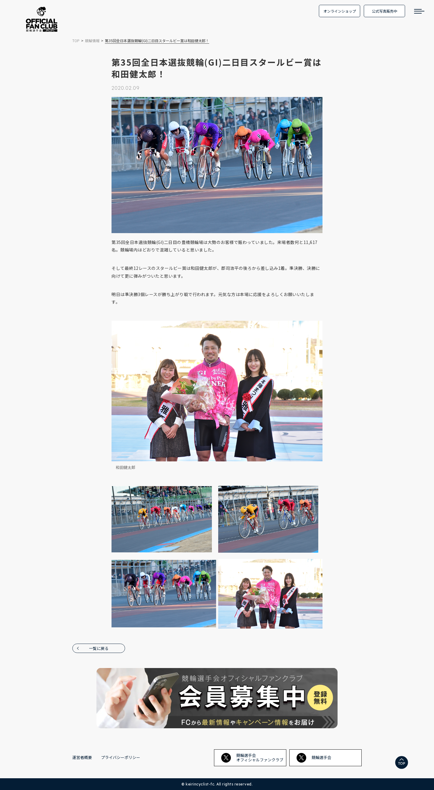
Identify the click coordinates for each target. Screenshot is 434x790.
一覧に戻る (98, 648)
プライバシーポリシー (120, 757)
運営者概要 (82, 757)
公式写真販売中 (384, 11)
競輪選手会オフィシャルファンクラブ (252, 757)
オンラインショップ (339, 11)
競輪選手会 (314, 758)
